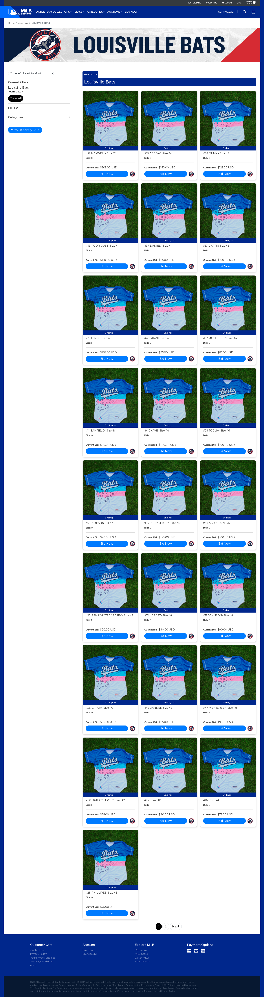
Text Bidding (194, 3)
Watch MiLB (142, 957)
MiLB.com (227, 3)
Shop (239, 3)
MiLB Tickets (142, 961)
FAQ (33, 965)
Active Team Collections (53, 11)
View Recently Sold (25, 130)
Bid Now (107, 174)
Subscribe (211, 3)
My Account (89, 953)
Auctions (113, 11)
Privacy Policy (38, 953)
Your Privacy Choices (42, 957)
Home (11, 23)
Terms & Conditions (41, 961)
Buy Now (131, 11)
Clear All (16, 98)
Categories (95, 11)
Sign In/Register (226, 12)
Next (175, 926)
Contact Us (36, 949)
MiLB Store (141, 953)
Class (78, 11)
